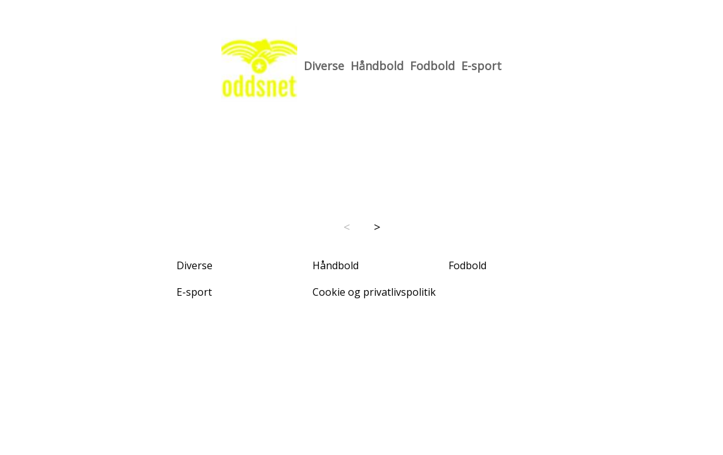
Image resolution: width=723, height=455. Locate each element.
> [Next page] (377, 226)
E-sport (481, 65)
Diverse (324, 65)
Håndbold (377, 65)
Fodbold (432, 65)
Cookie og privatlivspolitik (374, 292)
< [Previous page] (346, 226)
